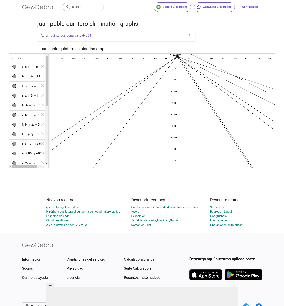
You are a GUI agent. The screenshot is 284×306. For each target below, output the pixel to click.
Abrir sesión (250, 7)
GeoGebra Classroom (213, 7)
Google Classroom (171, 7)
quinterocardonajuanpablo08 (71, 35)
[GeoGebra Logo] (37, 7)
